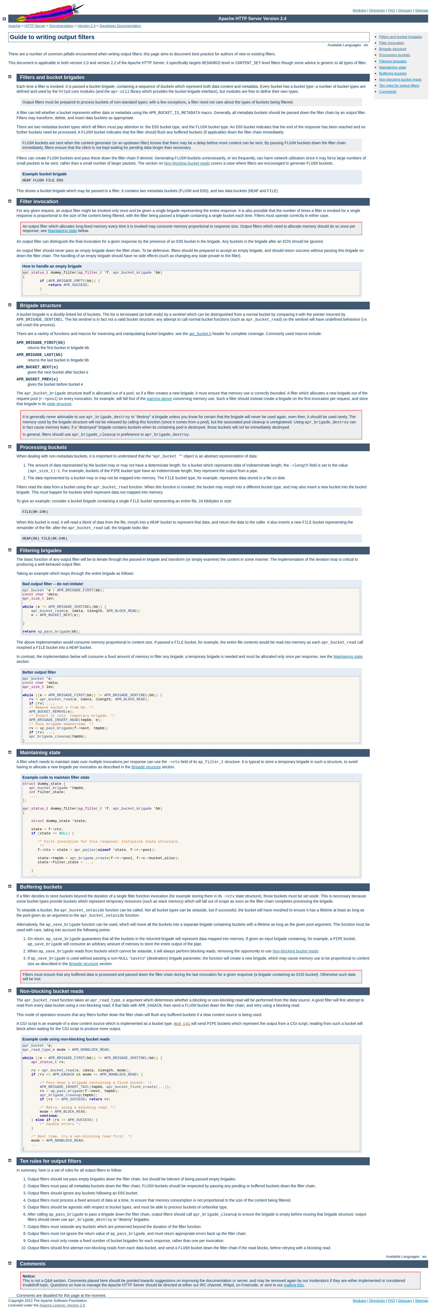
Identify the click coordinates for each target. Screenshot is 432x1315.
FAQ (391, 10)
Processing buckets (394, 55)
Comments (387, 91)
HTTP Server (35, 26)
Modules (359, 10)
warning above (159, 398)
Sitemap (421, 10)
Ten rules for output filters (399, 85)
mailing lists (294, 1285)
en (366, 45)
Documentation (61, 26)
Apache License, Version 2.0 (62, 1305)
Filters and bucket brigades (400, 37)
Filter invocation (391, 43)
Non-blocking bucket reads (400, 79)
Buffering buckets (393, 73)
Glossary (405, 10)
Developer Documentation (120, 26)
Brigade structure (392, 49)
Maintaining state (392, 67)
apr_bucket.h (200, 333)
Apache (14, 26)
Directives (377, 10)
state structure (59, 404)
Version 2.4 (87, 26)
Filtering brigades (393, 61)
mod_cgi (182, 1024)
